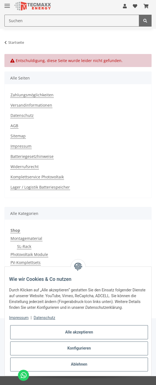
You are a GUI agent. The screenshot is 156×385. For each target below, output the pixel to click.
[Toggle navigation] (7, 3)
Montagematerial (26, 238)
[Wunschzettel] (135, 6)
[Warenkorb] (146, 6)
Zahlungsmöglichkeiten (32, 94)
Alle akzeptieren (79, 332)
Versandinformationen (31, 105)
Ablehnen (79, 364)
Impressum (20, 146)
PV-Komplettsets (25, 262)
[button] (125, 6)
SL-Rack (24, 246)
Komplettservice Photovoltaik (37, 176)
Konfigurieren (79, 348)
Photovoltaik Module (29, 254)
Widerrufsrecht (24, 166)
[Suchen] (71, 21)
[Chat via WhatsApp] (23, 375)
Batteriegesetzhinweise (32, 156)
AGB (14, 125)
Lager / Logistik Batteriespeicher (40, 187)
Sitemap (18, 135)
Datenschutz (22, 115)
